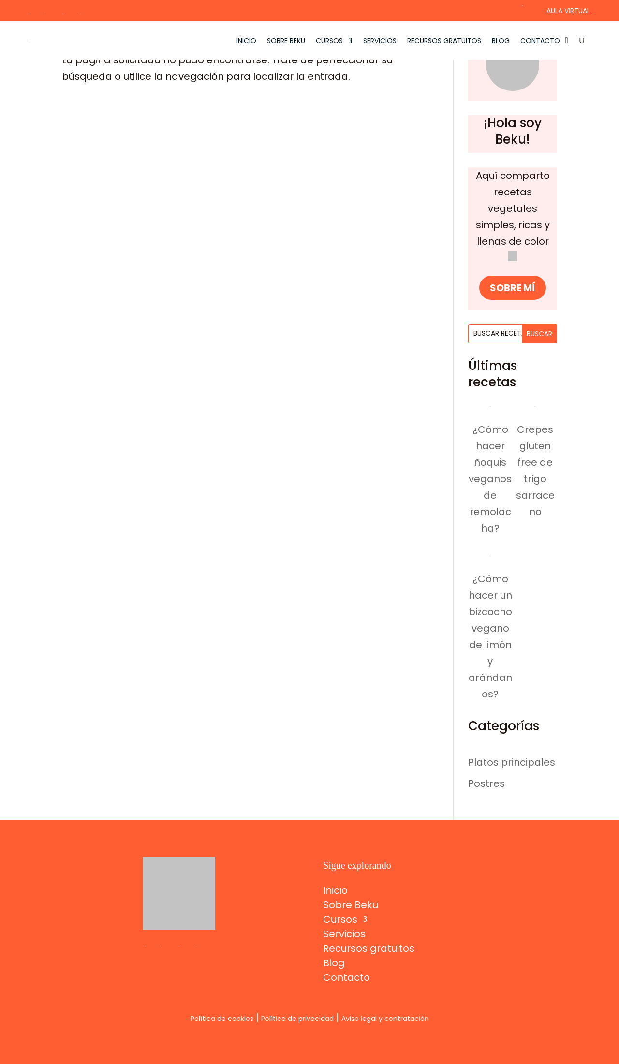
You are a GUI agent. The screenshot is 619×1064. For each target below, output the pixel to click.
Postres (486, 783)
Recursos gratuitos (444, 40)
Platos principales (511, 762)
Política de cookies (222, 1018)
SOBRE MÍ (512, 288)
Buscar (539, 334)
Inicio (246, 40)
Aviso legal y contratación (385, 1018)
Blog (501, 40)
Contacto (540, 40)
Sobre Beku (286, 40)
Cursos (329, 40)
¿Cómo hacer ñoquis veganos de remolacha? (490, 479)
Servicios (380, 40)
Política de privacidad (297, 1018)
